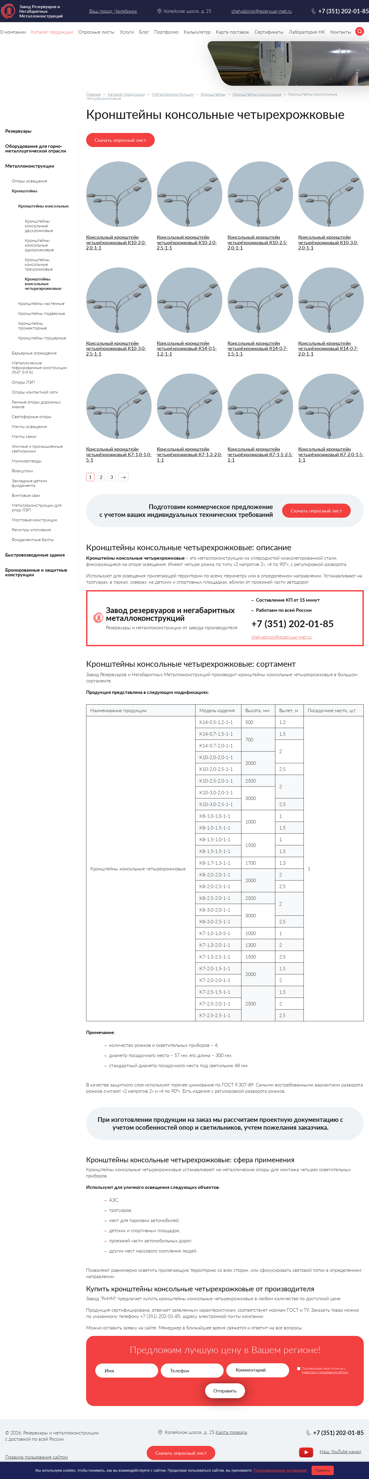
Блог (144, 32)
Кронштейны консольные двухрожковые (39, 225)
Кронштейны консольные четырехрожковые (43, 283)
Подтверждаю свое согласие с (325, 1370)
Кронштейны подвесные (41, 313)
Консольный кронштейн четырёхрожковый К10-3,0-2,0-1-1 (328, 242)
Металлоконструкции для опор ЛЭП (37, 507)
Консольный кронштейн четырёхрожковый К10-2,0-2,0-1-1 (116, 242)
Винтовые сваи (26, 495)
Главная (93, 93)
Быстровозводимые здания (35, 554)
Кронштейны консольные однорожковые (39, 245)
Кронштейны (213, 93)
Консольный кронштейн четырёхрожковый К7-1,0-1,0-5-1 (119, 454)
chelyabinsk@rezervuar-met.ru (281, 637)
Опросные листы (96, 32)
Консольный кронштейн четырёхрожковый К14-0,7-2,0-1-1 (328, 348)
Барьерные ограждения (34, 352)
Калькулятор (197, 32)
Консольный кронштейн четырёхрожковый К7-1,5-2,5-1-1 (260, 454)
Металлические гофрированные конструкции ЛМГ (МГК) (39, 367)
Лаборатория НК (307, 32)
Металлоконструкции (173, 93)
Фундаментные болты (33, 539)
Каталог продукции (126, 93)
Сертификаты (269, 32)
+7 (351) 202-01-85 (292, 623)
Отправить (225, 1391)
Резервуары (18, 131)
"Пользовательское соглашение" (280, 1470)
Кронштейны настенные (41, 303)
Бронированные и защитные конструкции (36, 572)
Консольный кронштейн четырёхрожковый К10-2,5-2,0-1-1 (258, 242)
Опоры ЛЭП (23, 382)
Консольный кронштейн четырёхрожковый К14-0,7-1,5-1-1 (258, 348)
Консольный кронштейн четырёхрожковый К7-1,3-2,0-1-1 (189, 454)
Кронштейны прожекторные (32, 325)
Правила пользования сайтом (36, 1457)
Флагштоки (22, 470)
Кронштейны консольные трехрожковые (39, 264)
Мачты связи (24, 436)
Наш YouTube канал (340, 1451)
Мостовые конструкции (34, 519)
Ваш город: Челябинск (113, 11)
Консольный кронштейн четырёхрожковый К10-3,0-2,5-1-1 (116, 348)
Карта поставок (232, 32)
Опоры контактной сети (35, 391)
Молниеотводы (26, 460)
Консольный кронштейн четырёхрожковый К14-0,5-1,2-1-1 (187, 348)
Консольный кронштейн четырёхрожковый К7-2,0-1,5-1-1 (331, 454)
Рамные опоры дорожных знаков (36, 404)
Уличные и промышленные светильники (37, 448)
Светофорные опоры (31, 416)
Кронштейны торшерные (42, 337)
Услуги (127, 32)
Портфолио (166, 32)
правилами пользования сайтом (325, 1372)
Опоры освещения (29, 180)
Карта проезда (231, 1432)
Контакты (340, 32)
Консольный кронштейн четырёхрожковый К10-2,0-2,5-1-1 (187, 242)
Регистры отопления (31, 529)
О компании (13, 32)
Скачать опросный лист (120, 140)
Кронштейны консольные (257, 93)
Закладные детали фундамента (29, 483)
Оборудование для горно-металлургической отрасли (35, 148)
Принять (323, 1470)
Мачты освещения (29, 426)
